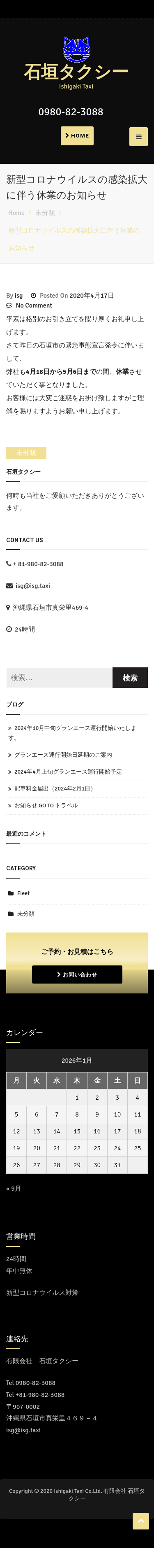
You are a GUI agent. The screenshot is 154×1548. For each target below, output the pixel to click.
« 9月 (13, 1188)
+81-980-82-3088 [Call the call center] (40, 1395)
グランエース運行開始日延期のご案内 (63, 754)
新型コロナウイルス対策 (42, 1293)
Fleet (23, 893)
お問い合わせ (77, 975)
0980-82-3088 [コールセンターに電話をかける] (36, 1383)
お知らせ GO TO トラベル (46, 805)
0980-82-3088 (70, 112)
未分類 (26, 453)
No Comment (34, 305)
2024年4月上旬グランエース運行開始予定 (68, 771)
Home (77, 136)
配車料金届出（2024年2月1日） (55, 788)
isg (19, 295)
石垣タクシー (76, 72)
